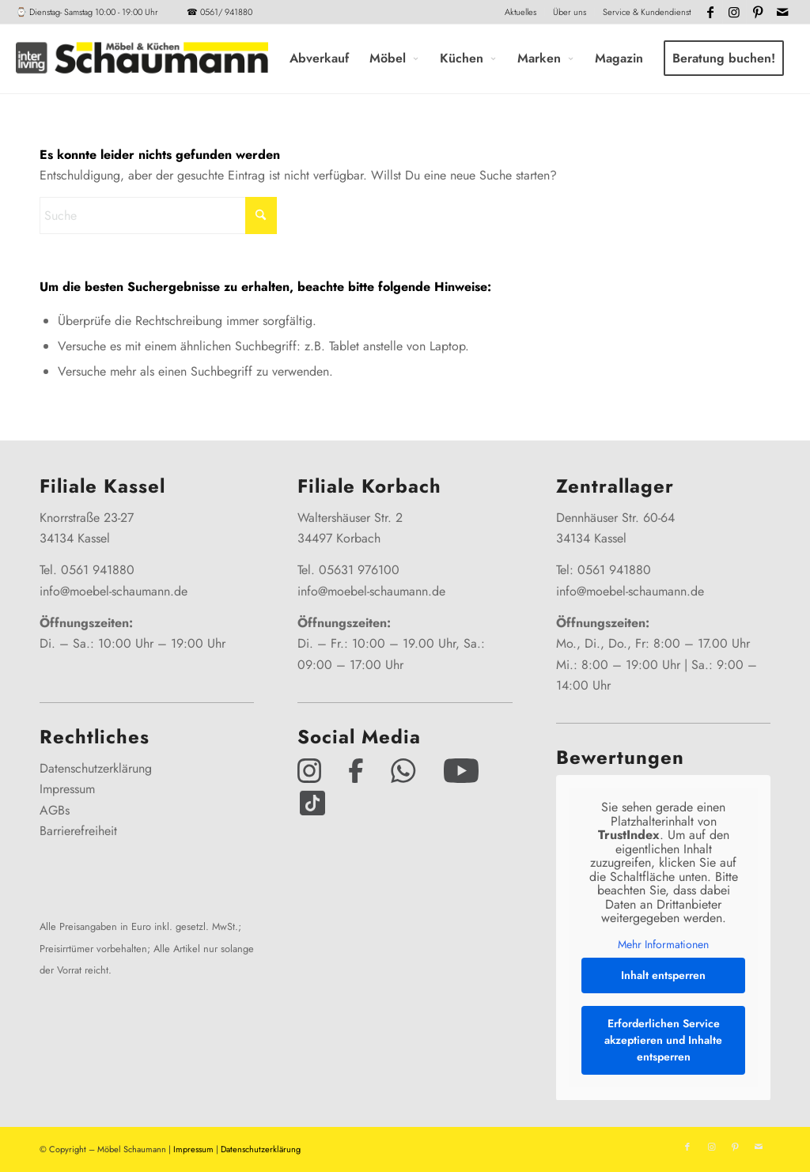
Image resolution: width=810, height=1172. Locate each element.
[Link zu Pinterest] (758, 12)
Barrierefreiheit (78, 831)
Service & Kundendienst (647, 12)
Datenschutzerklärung (96, 768)
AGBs (55, 810)
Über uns (569, 12)
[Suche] (158, 215)
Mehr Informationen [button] (663, 945)
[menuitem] (521, 12)
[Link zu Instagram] (734, 12)
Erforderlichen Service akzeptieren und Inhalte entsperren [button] (663, 1039)
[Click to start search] (261, 215)
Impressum (67, 789)
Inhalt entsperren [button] (663, 975)
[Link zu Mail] (782, 12)
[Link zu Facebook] (710, 12)
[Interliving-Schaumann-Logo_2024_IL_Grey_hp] (141, 58)
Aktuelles (520, 12)
